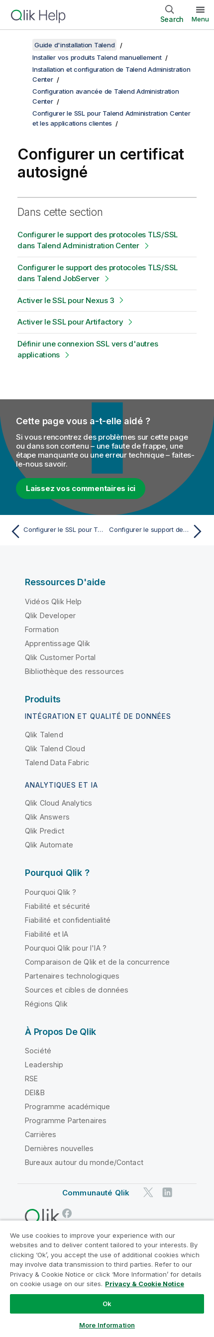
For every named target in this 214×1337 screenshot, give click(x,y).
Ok (107, 1304)
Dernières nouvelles (59, 1148)
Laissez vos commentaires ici (80, 488)
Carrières (40, 1134)
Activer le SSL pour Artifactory (70, 322)
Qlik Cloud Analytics (58, 803)
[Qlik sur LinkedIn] (167, 1192)
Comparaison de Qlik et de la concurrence (97, 962)
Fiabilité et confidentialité (67, 920)
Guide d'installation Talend (74, 45)
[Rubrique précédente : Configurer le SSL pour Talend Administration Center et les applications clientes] (56, 531)
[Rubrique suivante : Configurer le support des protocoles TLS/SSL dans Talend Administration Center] (158, 531)
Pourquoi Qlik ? (50, 892)
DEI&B (35, 1092)
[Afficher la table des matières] (19, 44)
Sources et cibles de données (76, 990)
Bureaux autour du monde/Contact (84, 1162)
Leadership (44, 1064)
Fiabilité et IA (46, 934)
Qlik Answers (47, 817)
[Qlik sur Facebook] (67, 1213)
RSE (31, 1078)
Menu (200, 19)
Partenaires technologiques (72, 976)
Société (38, 1050)
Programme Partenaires (66, 1120)
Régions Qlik (46, 1004)
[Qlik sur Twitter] (148, 1192)
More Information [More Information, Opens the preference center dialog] (107, 1325)
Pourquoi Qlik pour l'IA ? (66, 948)
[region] (107, 1278)
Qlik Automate (49, 844)
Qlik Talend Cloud (55, 748)
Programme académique (67, 1106)
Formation (42, 629)
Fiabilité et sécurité (57, 906)
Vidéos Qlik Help (53, 601)
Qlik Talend (44, 734)
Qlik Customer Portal (60, 657)
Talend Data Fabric (57, 762)
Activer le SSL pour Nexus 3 (65, 300)
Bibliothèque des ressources (74, 671)
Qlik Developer (50, 615)
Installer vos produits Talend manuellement (97, 57)
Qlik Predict (44, 831)
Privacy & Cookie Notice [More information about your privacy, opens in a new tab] (144, 1284)
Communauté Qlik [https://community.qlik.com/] (95, 1192)
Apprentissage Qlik (57, 643)
